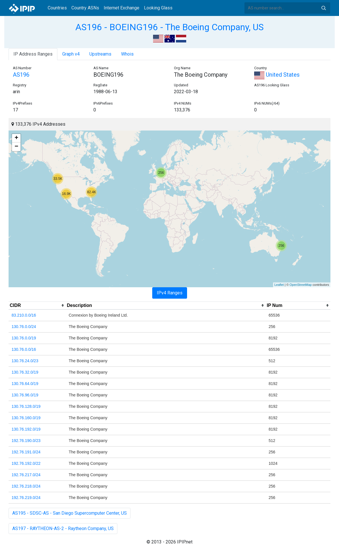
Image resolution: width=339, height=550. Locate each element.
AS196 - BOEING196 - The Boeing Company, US (169, 27)
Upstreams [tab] (100, 54)
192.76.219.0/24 (26, 497)
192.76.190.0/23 (26, 440)
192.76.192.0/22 (26, 463)
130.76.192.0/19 (26, 429)
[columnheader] (37, 305)
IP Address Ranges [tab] (33, 54)
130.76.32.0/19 (25, 372)
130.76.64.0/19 (25, 383)
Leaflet (279, 284)
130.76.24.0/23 (25, 360)
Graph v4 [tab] (71, 54)
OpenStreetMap (301, 284)
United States (277, 74)
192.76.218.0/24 (26, 486)
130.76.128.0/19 (26, 406)
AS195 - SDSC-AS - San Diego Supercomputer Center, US (69, 513)
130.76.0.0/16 (24, 349)
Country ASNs (85, 8)
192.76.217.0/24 (26, 474)
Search (323, 8)
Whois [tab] (127, 54)
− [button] (16, 146)
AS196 (21, 74)
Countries (57, 8)
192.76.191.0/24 (26, 452)
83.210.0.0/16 (24, 315)
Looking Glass (158, 8)
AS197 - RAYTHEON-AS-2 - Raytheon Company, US (63, 528)
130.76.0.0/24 (24, 326)
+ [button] (16, 138)
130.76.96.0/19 (25, 395)
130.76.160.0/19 (26, 417)
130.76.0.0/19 (24, 338)
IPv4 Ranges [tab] (169, 293)
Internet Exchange (121, 8)
